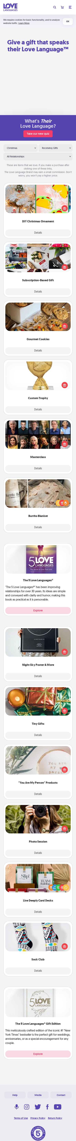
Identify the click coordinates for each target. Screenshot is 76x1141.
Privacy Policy (37, 1118)
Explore (38, 610)
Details (38, 233)
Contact (61, 1095)
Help (15, 1095)
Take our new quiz (38, 134)
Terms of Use (21, 1118)
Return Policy (55, 1118)
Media (38, 1095)
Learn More (23, 23)
